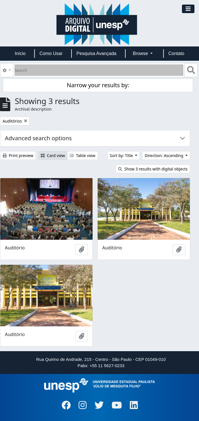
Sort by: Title (122, 155)
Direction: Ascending (164, 155)
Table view (82, 155)
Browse (141, 53)
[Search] (99, 70)
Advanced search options (38, 138)
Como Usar (51, 53)
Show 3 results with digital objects (153, 169)
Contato (176, 53)
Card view (53, 155)
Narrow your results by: (98, 85)
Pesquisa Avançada (96, 53)
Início (20, 53)
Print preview (18, 155)
